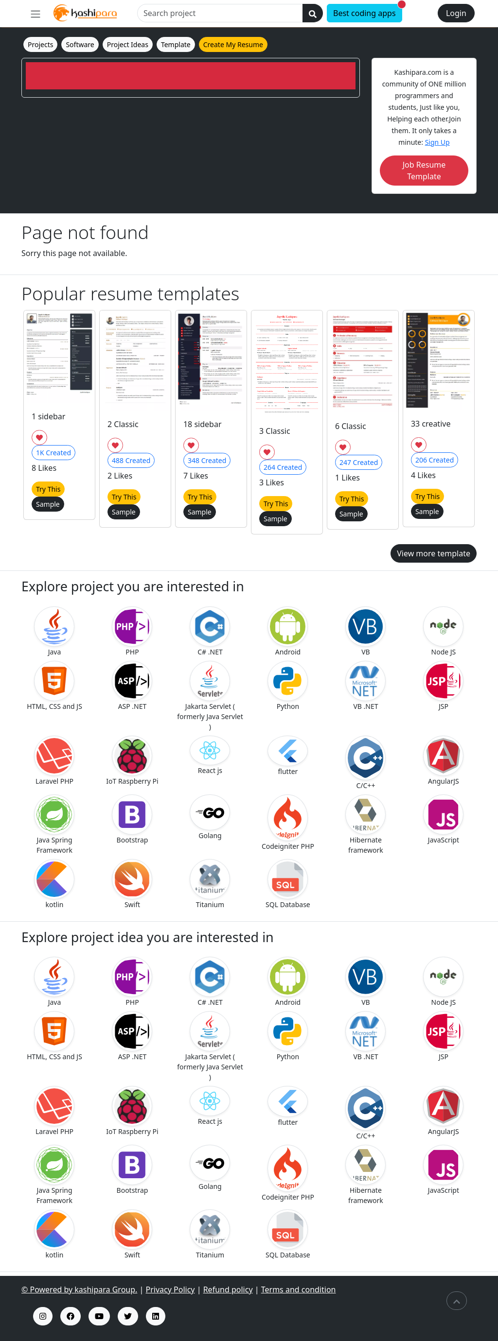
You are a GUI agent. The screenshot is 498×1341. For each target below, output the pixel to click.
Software (80, 44)
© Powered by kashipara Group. (79, 1289)
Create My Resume (233, 44)
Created (53, 452)
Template (176, 44)
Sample (48, 504)
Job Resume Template (424, 170)
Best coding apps (367, 11)
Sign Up (437, 142)
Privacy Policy (170, 1289)
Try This (48, 489)
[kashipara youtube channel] (99, 1316)
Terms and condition (298, 1289)
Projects (40, 44)
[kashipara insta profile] (43, 1316)
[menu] (35, 13)
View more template (433, 553)
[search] (312, 13)
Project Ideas (127, 44)
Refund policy (228, 1289)
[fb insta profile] (70, 1316)
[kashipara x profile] (128, 1316)
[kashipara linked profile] (155, 1316)
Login (456, 13)
